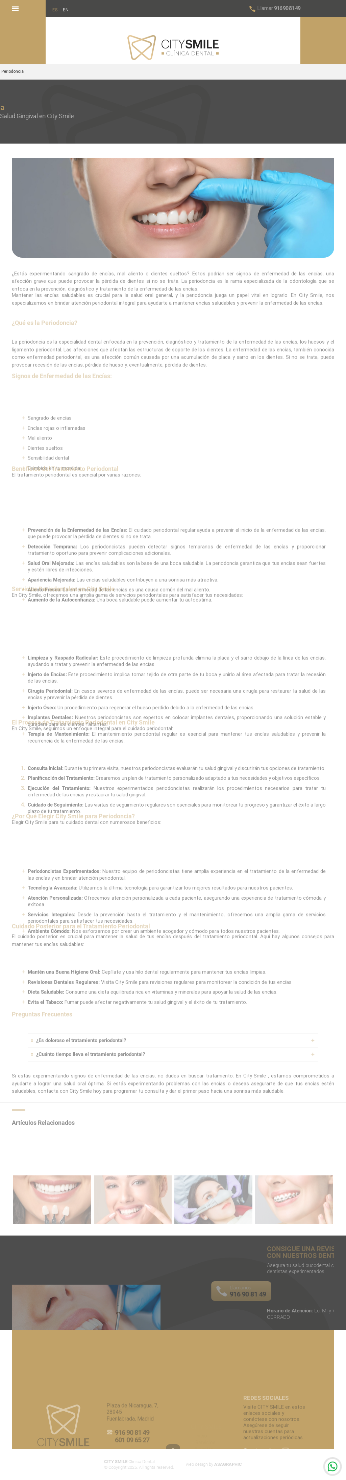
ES (55, 13)
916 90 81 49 (278, 8)
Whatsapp (332, 1466)
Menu (15, 7)
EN (66, 13)
